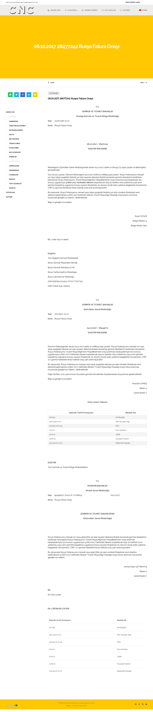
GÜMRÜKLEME (14, 168)
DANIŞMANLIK (14, 173)
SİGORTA (12, 191)
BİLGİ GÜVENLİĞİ (15, 155)
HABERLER (13, 159)
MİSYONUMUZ (14, 141)
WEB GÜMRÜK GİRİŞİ (133, 2)
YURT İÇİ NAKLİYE (15, 186)
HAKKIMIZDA (13, 124)
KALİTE (11, 137)
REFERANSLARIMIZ (16, 133)
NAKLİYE (12, 182)
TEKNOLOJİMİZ (14, 146)
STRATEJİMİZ (14, 150)
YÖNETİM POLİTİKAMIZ (17, 128)
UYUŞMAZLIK (13, 177)
